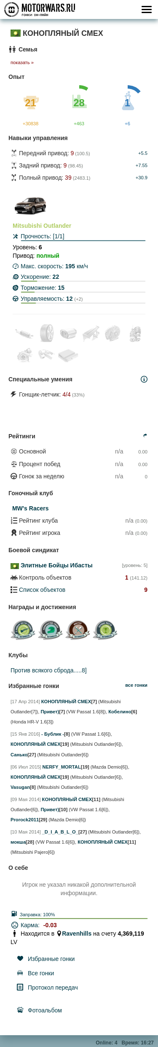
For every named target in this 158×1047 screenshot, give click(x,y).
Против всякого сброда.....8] (49, 670)
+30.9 (141, 177)
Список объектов (42, 589)
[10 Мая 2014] (26, 831)
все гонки (136, 685)
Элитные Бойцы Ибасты (57, 565)
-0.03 (50, 925)
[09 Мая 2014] (26, 799)
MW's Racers (30, 508)
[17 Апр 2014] (25, 701)
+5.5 (142, 153)
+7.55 (141, 165)
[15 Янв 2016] (25, 734)
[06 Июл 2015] (26, 766)
